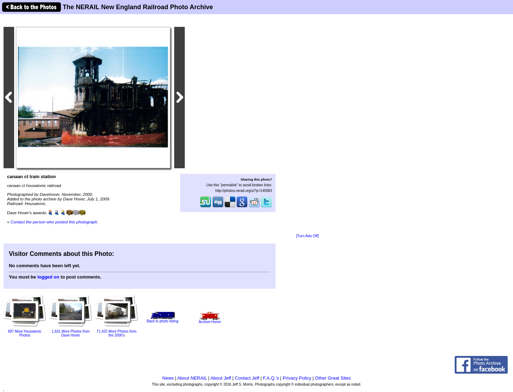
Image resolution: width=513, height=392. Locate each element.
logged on (48, 277)
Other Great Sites (333, 378)
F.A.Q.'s (271, 378)
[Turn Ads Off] (307, 236)
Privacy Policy (297, 378)
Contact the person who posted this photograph (54, 222)
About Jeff (221, 378)
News (168, 378)
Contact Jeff (247, 378)
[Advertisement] (307, 124)
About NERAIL (192, 378)
